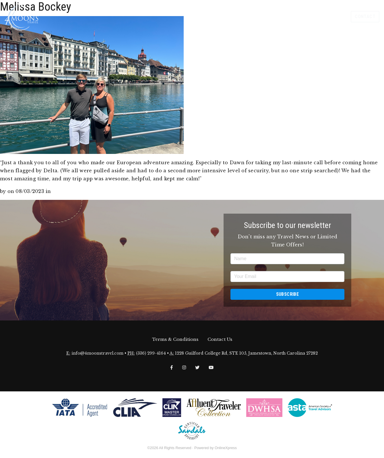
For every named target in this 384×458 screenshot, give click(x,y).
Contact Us (219, 339)
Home (222, 16)
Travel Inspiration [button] (268, 16)
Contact (365, 16)
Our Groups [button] (329, 16)
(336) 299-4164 (151, 353)
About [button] (237, 16)
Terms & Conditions (175, 339)
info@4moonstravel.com (97, 353)
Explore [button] (301, 16)
